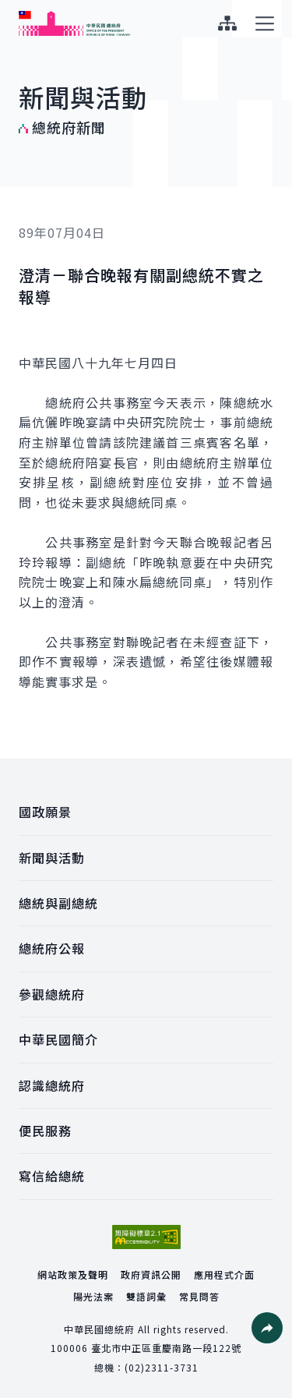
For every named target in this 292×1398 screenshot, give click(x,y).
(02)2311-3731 (162, 1367)
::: (10, 8)
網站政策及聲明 (72, 1274)
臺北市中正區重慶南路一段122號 (166, 1347)
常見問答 (199, 1296)
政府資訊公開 (151, 1274)
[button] (267, 1327)
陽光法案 (93, 1296)
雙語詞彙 (146, 1296)
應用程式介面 (224, 1274)
